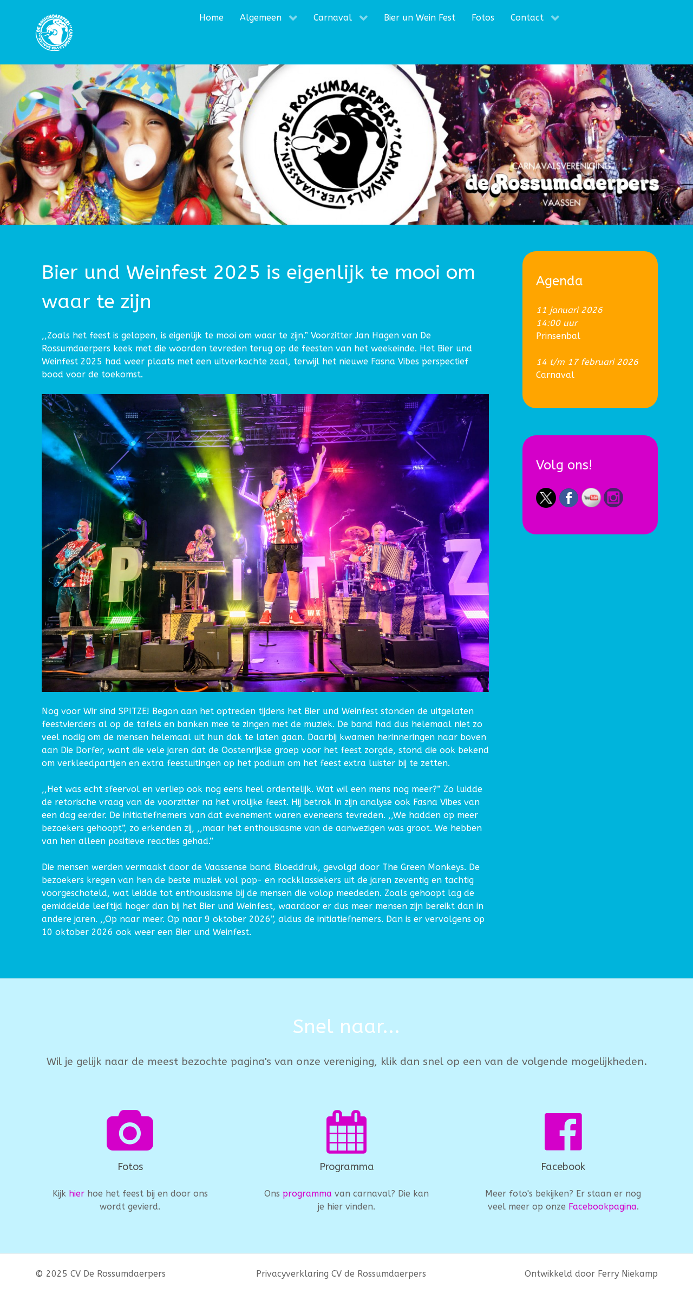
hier (76, 1193)
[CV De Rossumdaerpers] (54, 32)
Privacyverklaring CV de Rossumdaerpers (341, 1274)
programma (307, 1193)
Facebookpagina (602, 1206)
